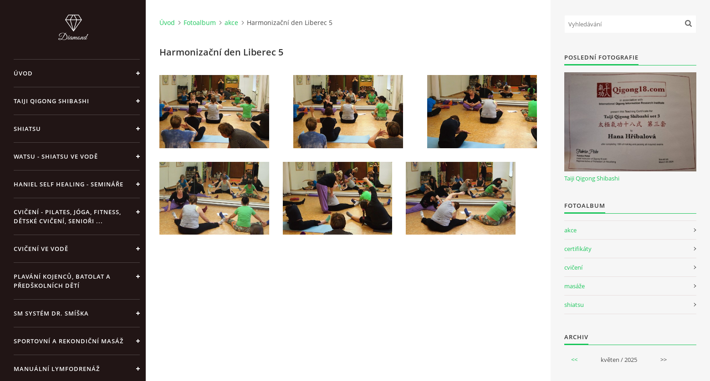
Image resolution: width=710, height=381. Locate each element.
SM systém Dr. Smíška (51, 313)
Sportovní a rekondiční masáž (68, 341)
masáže (574, 286)
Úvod (23, 73)
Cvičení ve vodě (41, 249)
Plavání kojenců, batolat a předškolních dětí (62, 281)
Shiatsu (27, 129)
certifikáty (578, 249)
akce (231, 22)
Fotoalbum (200, 22)
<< (574, 360)
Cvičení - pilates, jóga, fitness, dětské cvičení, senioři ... (67, 216)
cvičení (573, 267)
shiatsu (574, 305)
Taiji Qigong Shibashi (51, 101)
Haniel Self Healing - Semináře (68, 184)
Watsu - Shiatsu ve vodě (56, 156)
